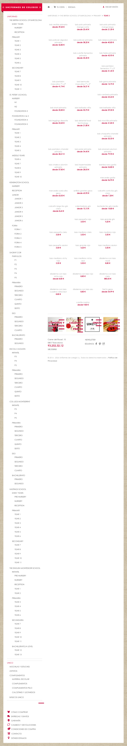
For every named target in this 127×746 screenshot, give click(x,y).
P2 (16, 264)
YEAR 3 (18, 50)
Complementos (17, 675)
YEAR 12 (18, 650)
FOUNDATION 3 (21, 111)
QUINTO (18, 304)
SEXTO (17, 308)
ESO (14, 313)
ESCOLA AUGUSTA (18, 349)
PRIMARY (16, 37)
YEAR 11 (18, 89)
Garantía (13, 720)
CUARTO (18, 300)
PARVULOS (16, 256)
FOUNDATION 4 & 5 (20, 116)
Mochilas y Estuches (20, 667)
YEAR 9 (18, 80)
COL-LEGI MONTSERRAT (20, 402)
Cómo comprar (17, 712)
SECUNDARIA (18, 620)
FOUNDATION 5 (21, 124)
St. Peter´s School (18, 95)
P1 (16, 260)
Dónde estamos (16, 738)
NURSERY (18, 28)
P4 (16, 273)
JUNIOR (15, 195)
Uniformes (12, 17)
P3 (16, 269)
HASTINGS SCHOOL (18, 489)
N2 (16, 107)
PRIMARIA (16, 283)
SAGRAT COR (15, 253)
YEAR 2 (18, 45)
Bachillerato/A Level (22, 646)
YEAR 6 (18, 63)
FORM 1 (18, 229)
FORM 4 (18, 243)
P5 (16, 278)
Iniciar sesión (110, 7)
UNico (10, 663)
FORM (14, 226)
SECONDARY (17, 68)
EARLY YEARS (17, 24)
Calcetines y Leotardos (23, 692)
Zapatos (13, 671)
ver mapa (52, 349)
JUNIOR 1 (19, 199)
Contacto (14, 733)
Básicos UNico (17, 697)
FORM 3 (18, 238)
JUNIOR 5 (19, 216)
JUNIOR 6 (19, 221)
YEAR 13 (18, 655)
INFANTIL (15, 353)
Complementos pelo (22, 688)
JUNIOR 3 (19, 208)
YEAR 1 (18, 41)
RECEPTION (19, 32)
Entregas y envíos (18, 716)
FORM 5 (18, 247)
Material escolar (20, 679)
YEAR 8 (18, 76)
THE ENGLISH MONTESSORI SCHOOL (25, 568)
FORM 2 (18, 234)
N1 (16, 102)
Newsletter (90, 340)
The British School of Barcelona (26, 20)
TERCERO (19, 295)
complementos (19, 684)
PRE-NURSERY (20, 497)
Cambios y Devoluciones (21, 724)
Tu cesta (59, 7)
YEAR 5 (18, 59)
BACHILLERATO (18, 335)
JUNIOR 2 (19, 203)
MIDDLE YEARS (18, 156)
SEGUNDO (19, 291)
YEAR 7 (18, 72)
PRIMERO (19, 286)
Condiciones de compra (21, 729)
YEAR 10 (18, 85)
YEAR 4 (18, 54)
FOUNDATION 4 (21, 120)
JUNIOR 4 (19, 212)
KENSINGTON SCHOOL (19, 182)
